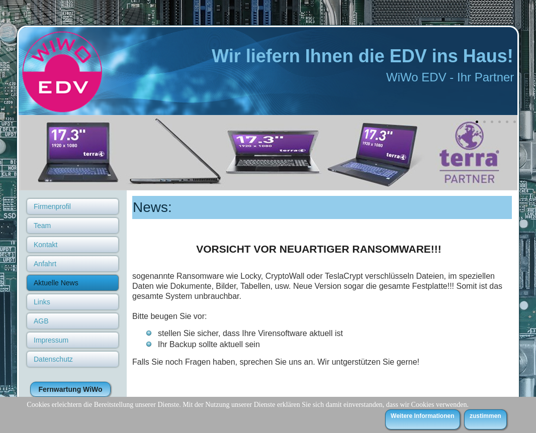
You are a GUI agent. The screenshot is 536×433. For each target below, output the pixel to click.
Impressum (51, 340)
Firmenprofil (52, 206)
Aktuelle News (56, 283)
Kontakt (45, 245)
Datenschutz (53, 359)
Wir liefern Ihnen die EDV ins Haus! (362, 56)
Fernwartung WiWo (70, 389)
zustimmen (485, 415)
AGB (41, 321)
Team (42, 226)
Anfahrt (45, 264)
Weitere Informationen (422, 415)
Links (42, 302)
